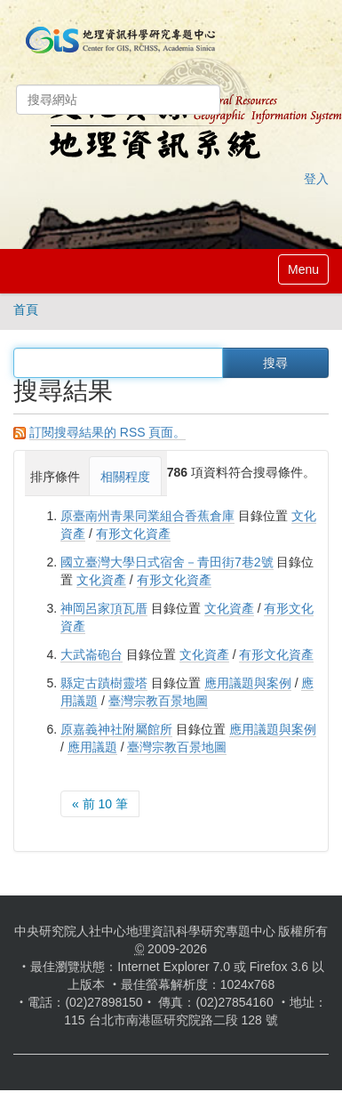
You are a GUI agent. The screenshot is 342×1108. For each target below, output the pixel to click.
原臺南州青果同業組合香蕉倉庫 (147, 516)
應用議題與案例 (247, 683)
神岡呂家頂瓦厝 (103, 608)
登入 (316, 179)
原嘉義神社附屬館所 (116, 729)
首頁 (25, 309)
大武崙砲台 (91, 654)
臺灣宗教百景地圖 (158, 701)
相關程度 (125, 477)
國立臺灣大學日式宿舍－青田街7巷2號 (167, 562)
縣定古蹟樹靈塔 (103, 683)
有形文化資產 (133, 533)
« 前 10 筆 (100, 804)
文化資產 (101, 580)
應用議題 (92, 747)
